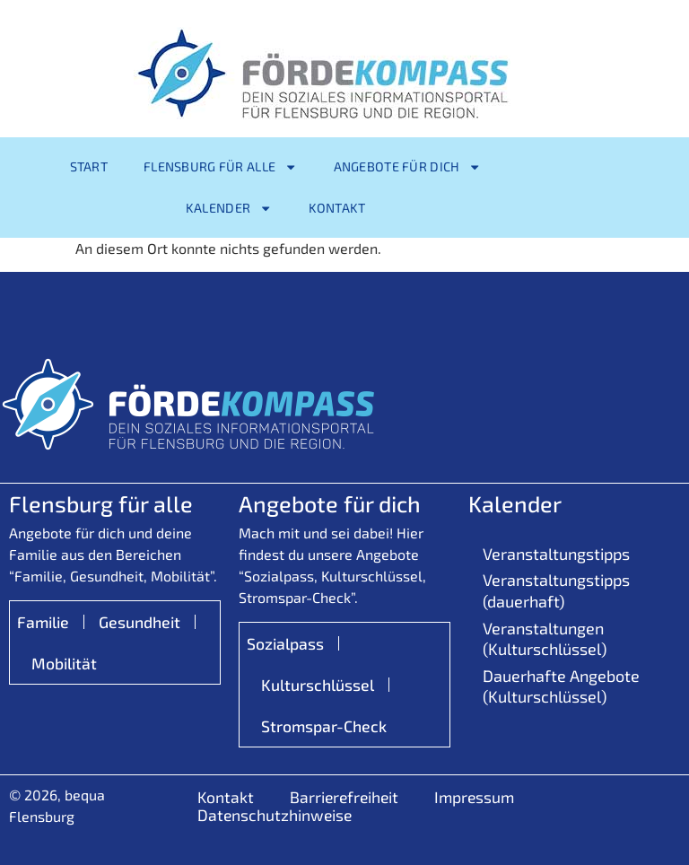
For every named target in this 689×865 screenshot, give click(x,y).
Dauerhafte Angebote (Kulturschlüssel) (561, 686)
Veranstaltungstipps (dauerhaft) (556, 590)
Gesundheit (139, 622)
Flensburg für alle (221, 167)
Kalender (229, 208)
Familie (43, 622)
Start (89, 166)
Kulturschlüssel (317, 685)
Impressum (474, 797)
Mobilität (64, 663)
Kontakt (337, 207)
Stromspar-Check (324, 726)
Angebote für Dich (408, 167)
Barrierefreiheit (344, 797)
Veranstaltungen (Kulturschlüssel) (544, 638)
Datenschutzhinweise (274, 815)
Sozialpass (285, 643)
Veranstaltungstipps (556, 554)
